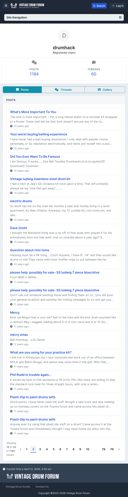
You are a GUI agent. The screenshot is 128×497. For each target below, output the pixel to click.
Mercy (15, 312)
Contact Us (42, 486)
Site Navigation (64, 17)
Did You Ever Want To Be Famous (35, 156)
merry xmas (19, 334)
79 (112, 449)
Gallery (105, 89)
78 (103, 449)
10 (87, 449)
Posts (22, 89)
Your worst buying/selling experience (38, 134)
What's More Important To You (33, 112)
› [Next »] (119, 449)
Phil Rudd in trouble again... (30, 375)
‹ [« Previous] (20, 449)
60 (93, 74)
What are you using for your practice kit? (41, 352)
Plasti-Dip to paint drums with (32, 397)
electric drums (21, 201)
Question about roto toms (29, 250)
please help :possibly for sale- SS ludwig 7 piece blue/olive (54, 272)
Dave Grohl (18, 228)
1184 (34, 74)
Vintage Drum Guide (18, 486)
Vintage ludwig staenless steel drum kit (40, 179)
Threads (63, 89)
